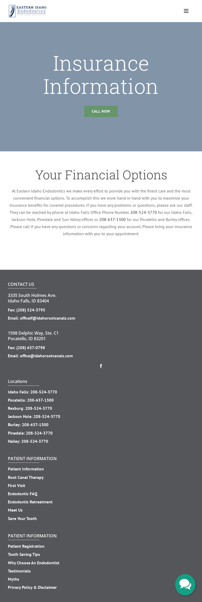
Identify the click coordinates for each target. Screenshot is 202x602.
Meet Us (15, 510)
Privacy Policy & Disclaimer (32, 587)
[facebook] (101, 366)
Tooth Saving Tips (24, 554)
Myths (13, 579)
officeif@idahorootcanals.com (47, 318)
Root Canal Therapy (26, 477)
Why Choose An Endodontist (33, 562)
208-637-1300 (112, 219)
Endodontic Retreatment (30, 501)
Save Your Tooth (22, 518)
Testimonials (19, 571)
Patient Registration (26, 546)
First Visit (16, 485)
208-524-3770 (143, 212)
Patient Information (26, 468)
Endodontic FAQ (22, 493)
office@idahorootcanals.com (46, 355)
